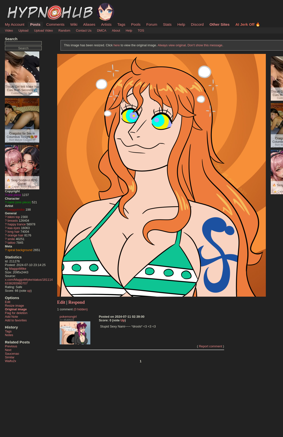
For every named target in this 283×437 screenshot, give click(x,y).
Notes (9, 335)
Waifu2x (10, 361)
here (116, 45)
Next (8, 350)
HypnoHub (18, 5)
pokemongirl (68, 316)
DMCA (101, 30)
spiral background (20, 250)
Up (123, 320)
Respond (76, 302)
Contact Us (83, 30)
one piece (14, 195)
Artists (106, 24)
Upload (23, 30)
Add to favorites (16, 320)
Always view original (172, 45)
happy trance (17, 224)
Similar (9, 357)
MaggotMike (17, 268)
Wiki (73, 24)
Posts (35, 24)
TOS (141, 30)
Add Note (11, 316)
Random (64, 30)
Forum (151, 24)
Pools (135, 24)
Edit (7, 302)
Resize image (14, 305)
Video (9, 30)
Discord (197, 24)
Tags (121, 24)
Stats (167, 24)
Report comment (210, 346)
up (28, 290)
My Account (14, 24)
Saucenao (12, 353)
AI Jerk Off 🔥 (247, 24)
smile (11, 239)
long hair (14, 231)
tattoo (11, 242)
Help (181, 24)
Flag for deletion (16, 313)
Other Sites (219, 24)
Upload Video (43, 30)
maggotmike (16, 209)
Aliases (89, 24)
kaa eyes (14, 228)
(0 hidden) (81, 309)
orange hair (16, 235)
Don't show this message (205, 45)
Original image (16, 309)
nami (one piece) (19, 202)
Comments (55, 24)
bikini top (14, 217)
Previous (11, 346)
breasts (13, 220)
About (116, 30)
